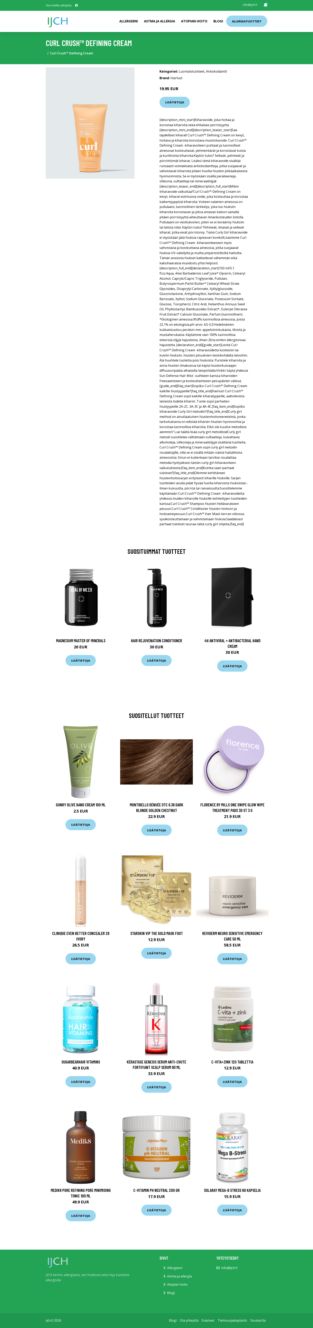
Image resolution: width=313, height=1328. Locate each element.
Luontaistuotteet (191, 71)
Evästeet (208, 1320)
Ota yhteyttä (189, 1320)
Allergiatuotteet (246, 21)
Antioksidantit (216, 71)
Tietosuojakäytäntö (232, 1320)
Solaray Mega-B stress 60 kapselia (232, 1190)
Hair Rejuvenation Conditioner (156, 640)
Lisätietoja (174, 102)
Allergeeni (128, 21)
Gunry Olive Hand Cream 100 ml (81, 804)
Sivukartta (258, 1320)
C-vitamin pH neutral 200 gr (156, 1190)
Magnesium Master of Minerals (80, 640)
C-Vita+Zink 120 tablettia (232, 1061)
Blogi (218, 21)
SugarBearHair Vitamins (80, 1061)
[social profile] (76, 5)
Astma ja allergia (159, 21)
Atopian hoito (194, 21)
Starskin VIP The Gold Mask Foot (156, 933)
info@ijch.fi (250, 5)
